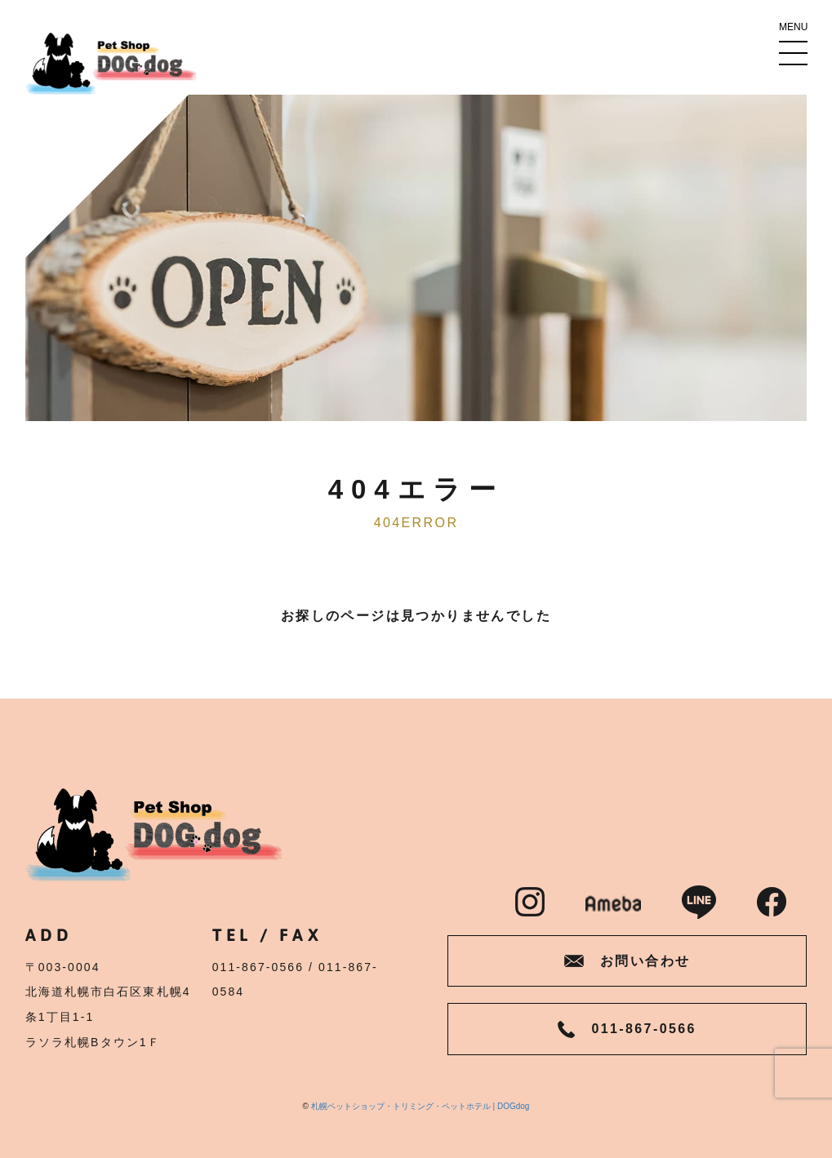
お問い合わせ (627, 961)
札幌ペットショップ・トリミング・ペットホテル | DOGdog (420, 1106)
